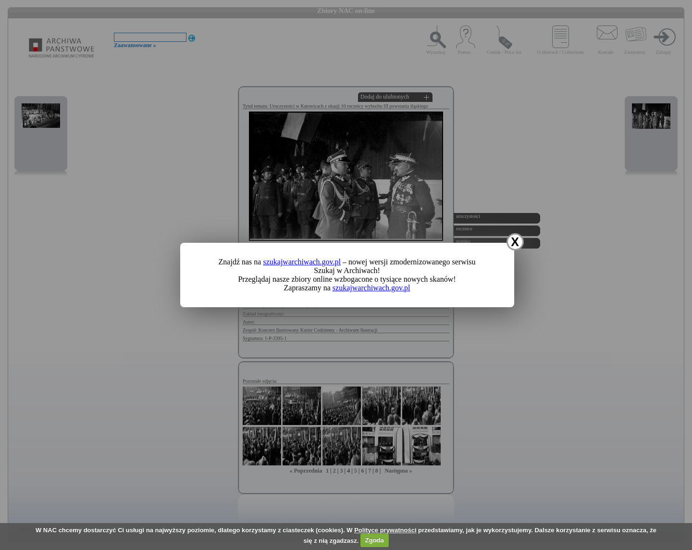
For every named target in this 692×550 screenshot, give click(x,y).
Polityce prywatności (385, 530)
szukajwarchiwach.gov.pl (302, 262)
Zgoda (374, 540)
